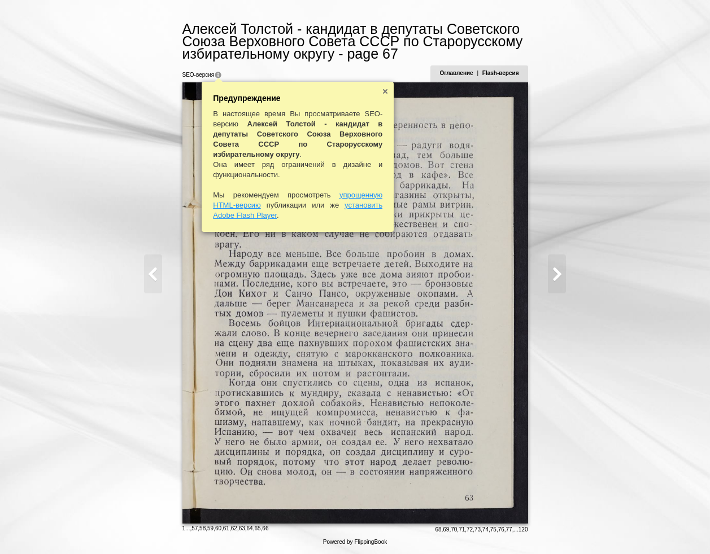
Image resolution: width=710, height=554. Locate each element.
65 (257, 528)
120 (523, 529)
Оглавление (456, 73)
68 (438, 529)
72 (470, 529)
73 (477, 529)
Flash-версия (500, 73)
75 (493, 529)
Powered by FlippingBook (355, 542)
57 (194, 528)
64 (250, 528)
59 (210, 528)
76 (501, 529)
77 (509, 529)
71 (462, 529)
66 (265, 528)
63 (242, 528)
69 (446, 529)
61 (226, 528)
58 (202, 528)
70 (454, 529)
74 (485, 529)
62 (234, 528)
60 (218, 528)
